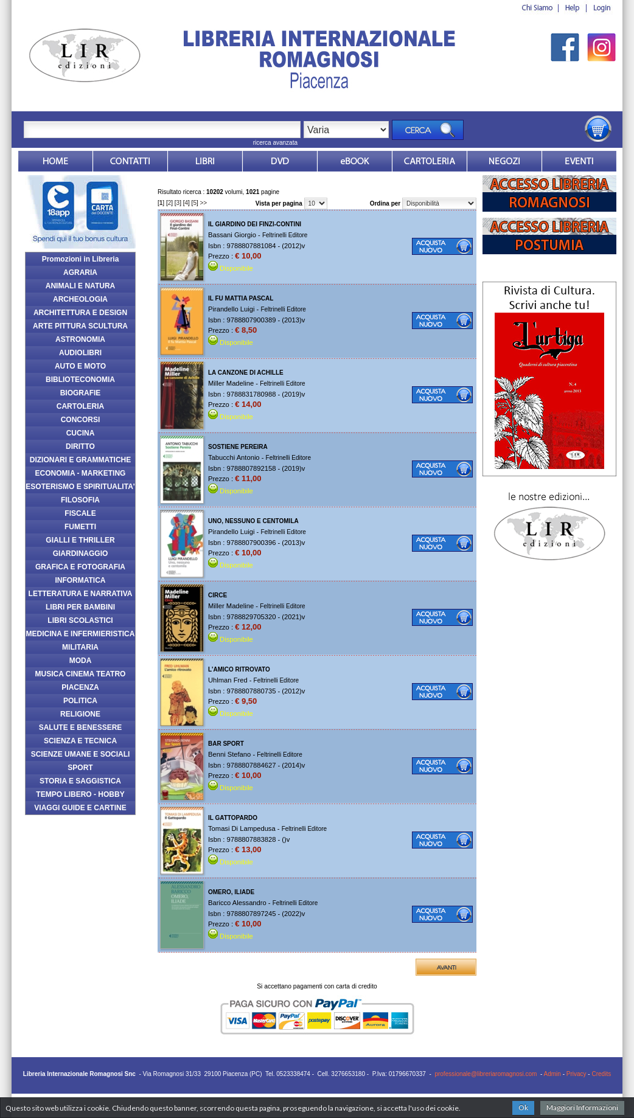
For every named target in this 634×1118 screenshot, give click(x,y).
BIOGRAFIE (80, 393)
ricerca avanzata (275, 142)
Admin (552, 1074)
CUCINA (80, 433)
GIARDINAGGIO (80, 553)
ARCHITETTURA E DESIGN (80, 312)
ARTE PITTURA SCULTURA (80, 326)
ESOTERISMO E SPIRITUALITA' (80, 486)
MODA (80, 660)
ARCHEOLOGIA (80, 299)
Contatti (130, 161)
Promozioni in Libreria (80, 259)
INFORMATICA (80, 580)
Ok (523, 1107)
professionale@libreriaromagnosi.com (485, 1074)
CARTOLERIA (80, 406)
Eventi (579, 161)
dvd (280, 161)
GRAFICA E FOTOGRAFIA (80, 567)
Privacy (576, 1074)
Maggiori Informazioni (582, 1107)
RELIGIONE (80, 714)
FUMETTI (80, 527)
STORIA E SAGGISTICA (80, 781)
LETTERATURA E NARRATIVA (81, 593)
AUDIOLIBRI (80, 353)
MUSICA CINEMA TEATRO (80, 674)
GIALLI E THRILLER (80, 540)
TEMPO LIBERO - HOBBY (80, 794)
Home (55, 161)
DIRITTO (80, 446)
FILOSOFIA (80, 500)
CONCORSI (80, 419)
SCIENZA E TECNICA (80, 741)
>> (203, 203)
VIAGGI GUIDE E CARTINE (80, 808)
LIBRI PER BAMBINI (80, 607)
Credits (601, 1074)
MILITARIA (80, 647)
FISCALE (80, 513)
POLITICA (80, 700)
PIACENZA (80, 687)
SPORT (80, 767)
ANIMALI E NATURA (80, 286)
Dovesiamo (504, 161)
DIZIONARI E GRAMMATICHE (80, 460)
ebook (355, 161)
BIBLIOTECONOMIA (80, 379)
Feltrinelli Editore (284, 235)
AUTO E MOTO (80, 366)
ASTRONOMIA (80, 339)
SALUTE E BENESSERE (80, 727)
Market (429, 161)
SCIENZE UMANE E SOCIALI (80, 754)
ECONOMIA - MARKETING (80, 473)
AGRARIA (80, 272)
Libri (205, 161)
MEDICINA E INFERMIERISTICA (80, 634)
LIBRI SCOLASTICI (80, 620)
